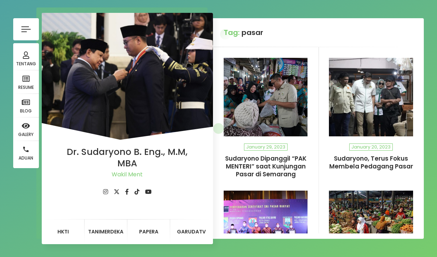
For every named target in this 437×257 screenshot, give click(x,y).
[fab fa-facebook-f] (127, 191)
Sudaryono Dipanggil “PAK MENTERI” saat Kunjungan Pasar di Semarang (265, 166)
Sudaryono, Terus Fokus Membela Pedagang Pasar (371, 163)
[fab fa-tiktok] (136, 191)
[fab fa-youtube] (148, 191)
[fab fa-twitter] (117, 191)
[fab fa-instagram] (105, 191)
